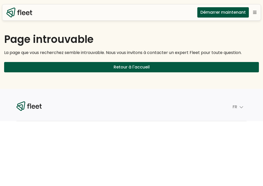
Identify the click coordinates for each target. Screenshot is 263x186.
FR (231, 107)
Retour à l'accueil (131, 67)
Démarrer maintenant (223, 12)
